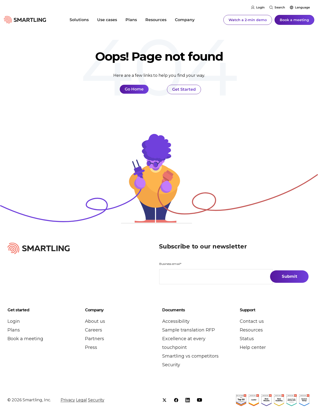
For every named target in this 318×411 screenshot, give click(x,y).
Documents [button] (173, 310)
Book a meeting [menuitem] (25, 338)
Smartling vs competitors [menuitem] (190, 356)
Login (260, 7)
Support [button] (247, 310)
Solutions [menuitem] (79, 19)
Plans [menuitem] (131, 19)
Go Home (134, 89)
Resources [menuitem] (155, 19)
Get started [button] (18, 310)
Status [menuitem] (247, 338)
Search (280, 7)
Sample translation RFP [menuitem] (188, 330)
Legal (81, 400)
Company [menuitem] (185, 19)
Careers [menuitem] (93, 330)
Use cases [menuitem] (107, 19)
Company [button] (94, 310)
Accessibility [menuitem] (176, 321)
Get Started (184, 89)
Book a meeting (294, 20)
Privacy (68, 400)
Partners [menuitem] (94, 338)
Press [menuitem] (91, 347)
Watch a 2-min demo (248, 20)
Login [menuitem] (13, 321)
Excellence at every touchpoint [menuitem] (183, 343)
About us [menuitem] (95, 321)
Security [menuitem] (171, 365)
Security (96, 400)
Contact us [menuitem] (252, 321)
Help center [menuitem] (253, 347)
